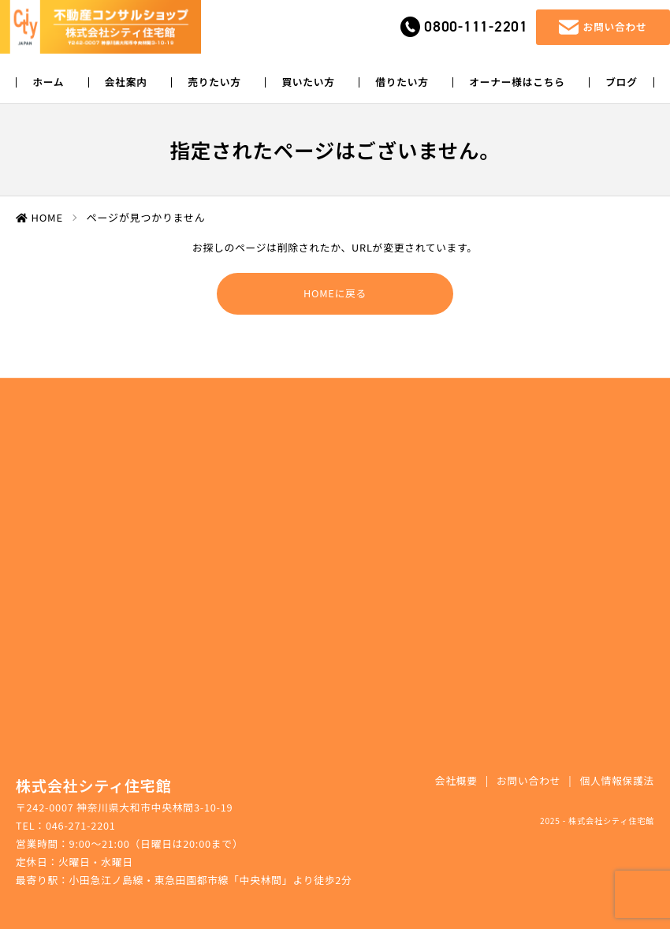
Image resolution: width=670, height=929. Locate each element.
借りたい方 (402, 82)
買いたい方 (308, 82)
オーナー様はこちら (517, 82)
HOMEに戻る (335, 292)
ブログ (621, 82)
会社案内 (126, 82)
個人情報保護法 (616, 780)
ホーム (48, 82)
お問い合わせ (528, 780)
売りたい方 (214, 82)
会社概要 (456, 780)
